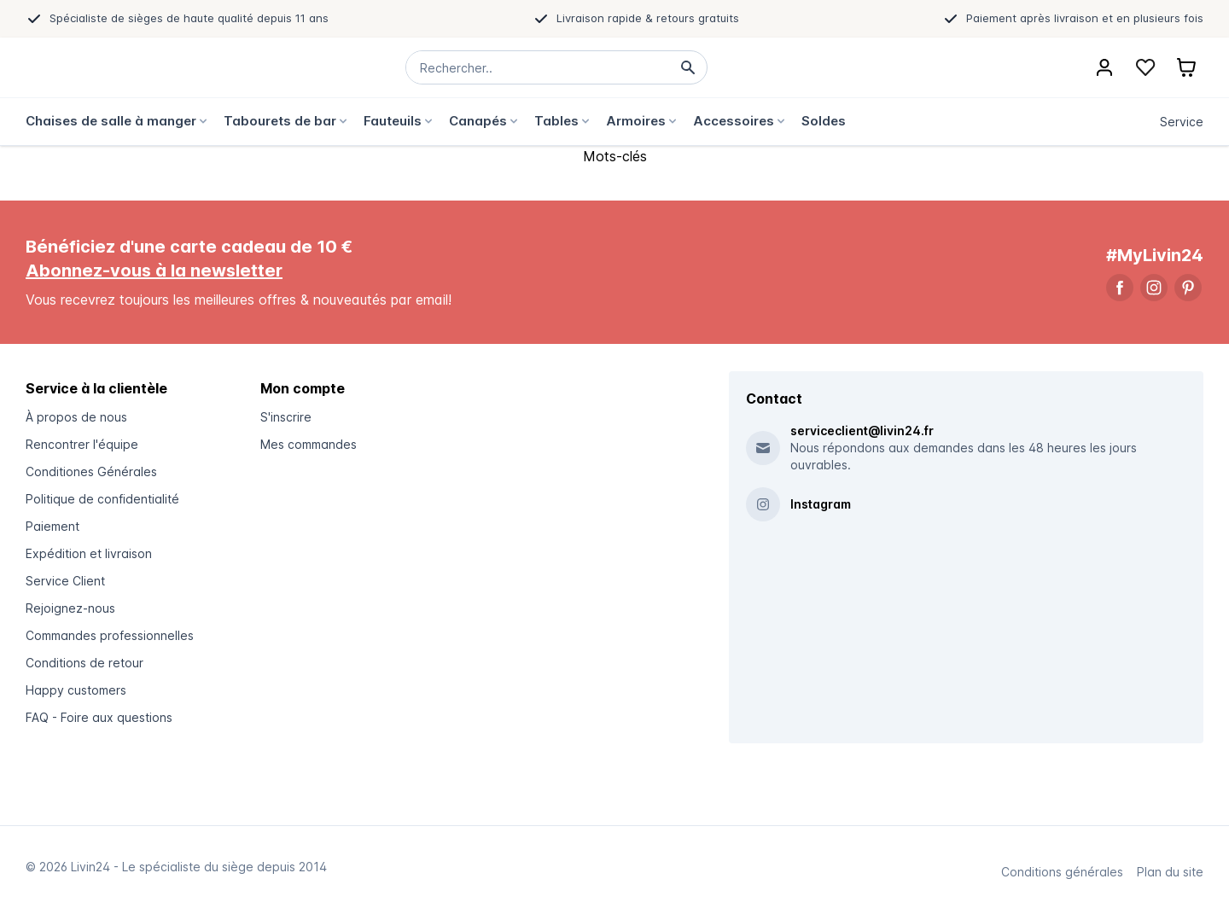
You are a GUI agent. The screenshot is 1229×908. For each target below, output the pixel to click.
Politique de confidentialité (102, 499)
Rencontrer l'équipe (82, 444)
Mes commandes (308, 444)
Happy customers (76, 690)
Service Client (65, 580)
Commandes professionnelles (110, 635)
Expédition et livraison (89, 553)
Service (1181, 121)
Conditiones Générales (91, 471)
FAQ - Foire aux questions (99, 717)
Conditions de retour (84, 662)
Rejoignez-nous (70, 608)
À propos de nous (76, 417)
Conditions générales (1062, 871)
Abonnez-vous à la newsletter (154, 270)
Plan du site (1170, 871)
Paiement (52, 526)
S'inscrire (286, 417)
